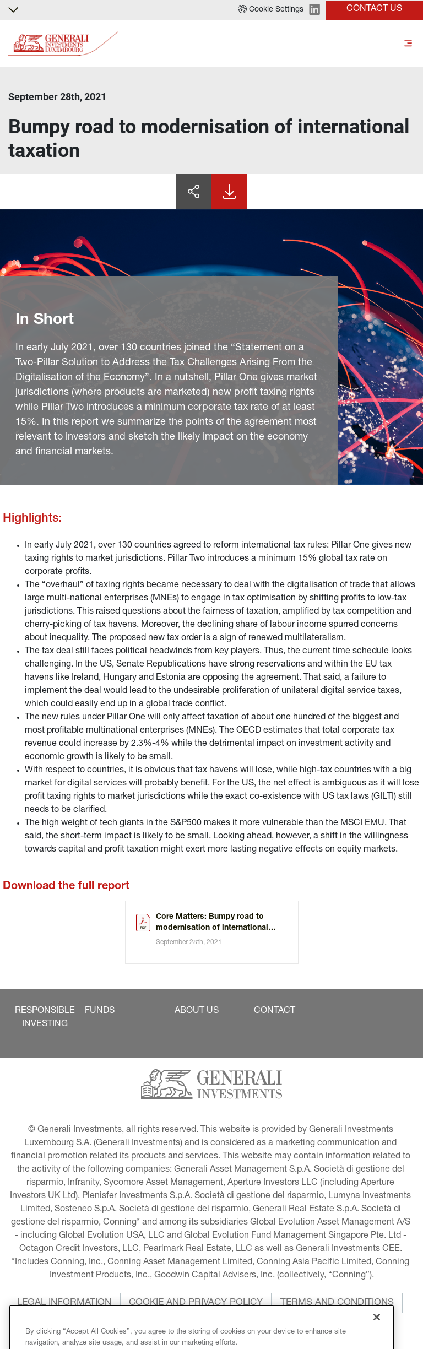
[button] (271, 10)
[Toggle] (408, 44)
